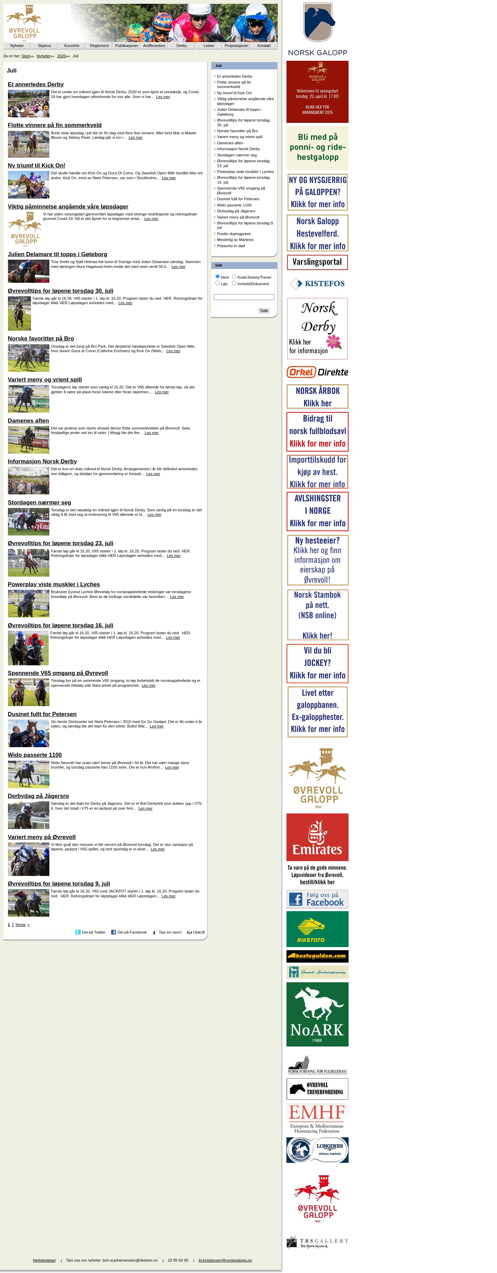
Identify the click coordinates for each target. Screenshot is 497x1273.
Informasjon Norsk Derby (238, 149)
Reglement (99, 46)
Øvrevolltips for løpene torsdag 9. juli (245, 225)
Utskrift (199, 932)
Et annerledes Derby (234, 76)
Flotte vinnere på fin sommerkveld (234, 84)
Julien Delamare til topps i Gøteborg (239, 111)
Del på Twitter (94, 932)
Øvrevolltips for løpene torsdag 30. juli (243, 122)
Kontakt (264, 46)
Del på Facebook (132, 932)
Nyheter (17, 46)
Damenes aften (230, 143)
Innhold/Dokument (253, 284)
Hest (225, 277)
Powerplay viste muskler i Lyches (245, 172)
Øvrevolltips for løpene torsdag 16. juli (243, 179)
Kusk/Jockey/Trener (254, 277)
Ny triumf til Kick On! (234, 93)
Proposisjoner (236, 46)
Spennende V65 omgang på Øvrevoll (241, 190)
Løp (224, 284)
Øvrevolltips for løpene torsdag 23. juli (243, 163)
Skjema (44, 46)
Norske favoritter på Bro (237, 131)
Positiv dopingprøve (234, 234)
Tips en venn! (170, 932)
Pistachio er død (231, 246)
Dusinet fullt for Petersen (238, 199)
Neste (21, 925)
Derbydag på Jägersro (236, 211)
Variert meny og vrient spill (239, 137)
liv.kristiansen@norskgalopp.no (225, 1260)
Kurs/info (71, 46)
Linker (209, 46)
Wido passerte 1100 (234, 205)
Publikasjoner (126, 46)
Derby (181, 46)
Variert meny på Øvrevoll (238, 217)
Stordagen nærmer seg (237, 155)
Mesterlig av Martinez (235, 240)
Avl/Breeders (154, 46)
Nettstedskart (44, 1260)
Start (26, 56)
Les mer (163, 97)
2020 (61, 56)
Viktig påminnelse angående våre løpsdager (245, 101)
